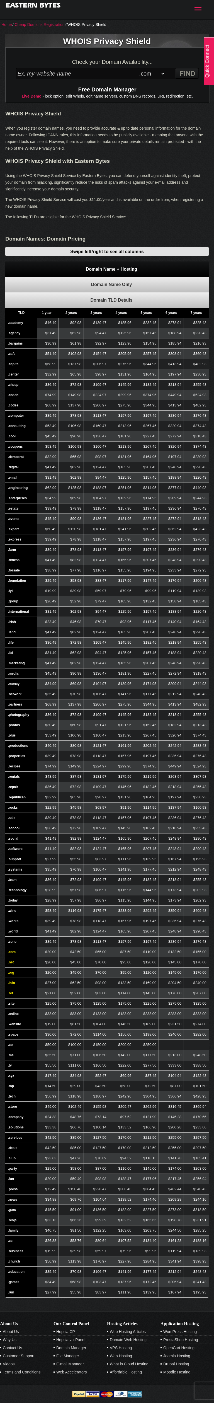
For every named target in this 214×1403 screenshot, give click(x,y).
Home (6, 24)
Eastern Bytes (33, 5)
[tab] (107, 269)
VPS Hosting (121, 1348)
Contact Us (12, 1348)
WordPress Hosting (180, 1331)
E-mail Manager (70, 1364)
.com (12, 952)
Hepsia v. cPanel (70, 1339)
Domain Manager (71, 1348)
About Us (11, 1331)
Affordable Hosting (126, 1372)
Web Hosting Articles (128, 1331)
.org (11, 973)
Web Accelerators (71, 1372)
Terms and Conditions (21, 1372)
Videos (9, 1364)
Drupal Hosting (176, 1364)
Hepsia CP (65, 1331)
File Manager (67, 1356)
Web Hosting (121, 1356)
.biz (10, 993)
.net (11, 962)
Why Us (9, 1339)
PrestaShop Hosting (180, 1339)
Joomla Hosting (176, 1356)
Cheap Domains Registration (39, 24)
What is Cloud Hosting (129, 1364)
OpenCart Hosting (178, 1348)
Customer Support (19, 1356)
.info (11, 983)
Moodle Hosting (176, 1372)
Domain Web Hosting (128, 1339)
